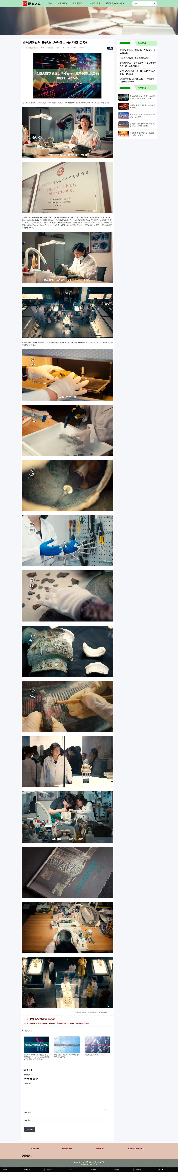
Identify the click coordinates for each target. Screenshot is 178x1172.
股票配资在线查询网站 (115, 3)
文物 (110, 48)
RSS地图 (93, 1162)
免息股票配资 (78, 3)
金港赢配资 (62, 3)
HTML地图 (100, 1162)
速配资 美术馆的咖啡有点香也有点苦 (42, 1019)
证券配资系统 (94, 3)
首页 (50, 3)
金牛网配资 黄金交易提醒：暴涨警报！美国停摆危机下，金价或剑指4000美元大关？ (59, 1023)
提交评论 (29, 1129)
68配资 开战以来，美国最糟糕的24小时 (135, 58)
